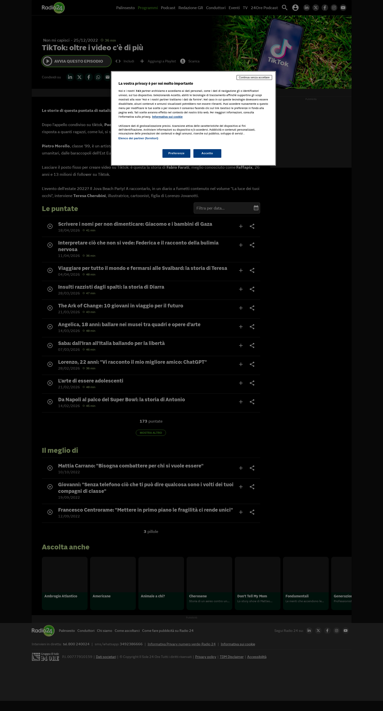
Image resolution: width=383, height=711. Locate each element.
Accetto (207, 153)
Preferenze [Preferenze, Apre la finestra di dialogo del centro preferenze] (176, 153)
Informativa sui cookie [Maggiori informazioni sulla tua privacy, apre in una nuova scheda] (167, 116)
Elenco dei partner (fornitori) (138, 138)
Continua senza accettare (254, 77)
